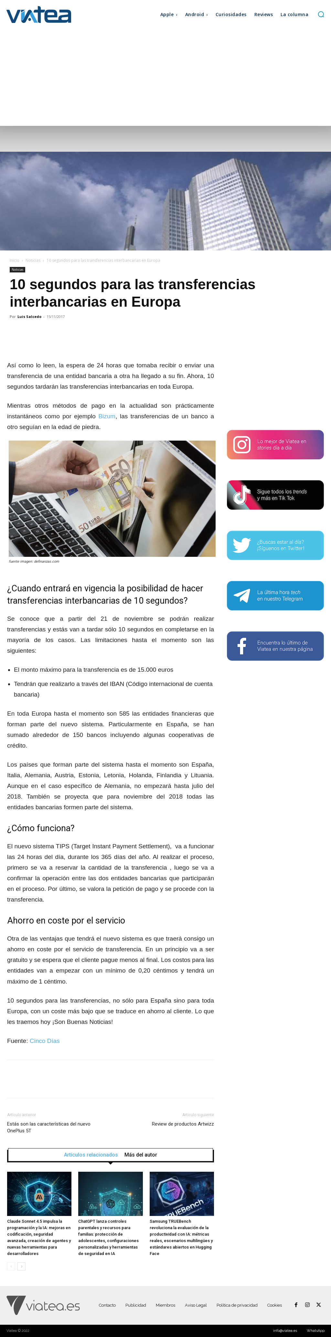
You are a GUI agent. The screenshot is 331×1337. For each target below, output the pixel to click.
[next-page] (21, 1266)
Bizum (106, 416)
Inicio (14, 260)
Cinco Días (45, 1040)
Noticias (33, 260)
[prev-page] (11, 1266)
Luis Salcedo (29, 316)
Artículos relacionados (91, 1155)
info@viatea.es (285, 1331)
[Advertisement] (165, 77)
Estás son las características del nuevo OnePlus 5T (49, 1127)
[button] (321, 14)
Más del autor (140, 1155)
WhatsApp (316, 1331)
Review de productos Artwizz (183, 1124)
